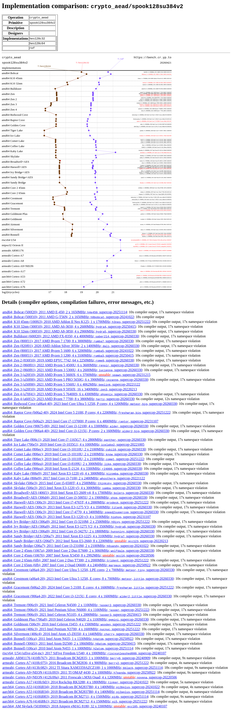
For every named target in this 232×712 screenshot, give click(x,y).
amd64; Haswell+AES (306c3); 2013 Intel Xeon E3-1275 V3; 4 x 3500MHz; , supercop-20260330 (77, 508)
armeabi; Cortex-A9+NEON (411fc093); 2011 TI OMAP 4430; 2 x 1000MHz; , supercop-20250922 (78, 674)
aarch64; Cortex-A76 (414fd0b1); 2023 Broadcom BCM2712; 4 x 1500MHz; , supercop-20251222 (74, 703)
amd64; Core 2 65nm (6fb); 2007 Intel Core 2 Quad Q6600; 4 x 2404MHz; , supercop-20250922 (76, 566)
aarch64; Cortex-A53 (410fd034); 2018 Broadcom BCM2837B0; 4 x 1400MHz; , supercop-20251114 (80, 693)
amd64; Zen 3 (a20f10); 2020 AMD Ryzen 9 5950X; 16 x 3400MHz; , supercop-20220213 (69, 390)
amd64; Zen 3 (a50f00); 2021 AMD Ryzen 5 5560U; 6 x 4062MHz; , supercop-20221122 (71, 386)
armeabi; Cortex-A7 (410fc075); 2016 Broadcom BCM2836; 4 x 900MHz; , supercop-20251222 (75, 664)
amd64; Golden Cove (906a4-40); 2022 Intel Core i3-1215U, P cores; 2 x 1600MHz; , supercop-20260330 (85, 432)
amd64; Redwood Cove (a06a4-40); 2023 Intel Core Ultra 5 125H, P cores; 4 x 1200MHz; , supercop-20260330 (89, 405)
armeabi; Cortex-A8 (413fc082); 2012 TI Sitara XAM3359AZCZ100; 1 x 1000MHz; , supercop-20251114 (82, 669)
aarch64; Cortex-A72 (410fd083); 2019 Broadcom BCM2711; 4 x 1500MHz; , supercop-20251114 (75, 698)
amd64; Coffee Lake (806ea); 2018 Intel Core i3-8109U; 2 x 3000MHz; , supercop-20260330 (71, 465)
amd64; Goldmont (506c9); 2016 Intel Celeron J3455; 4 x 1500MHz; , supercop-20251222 (71, 625)
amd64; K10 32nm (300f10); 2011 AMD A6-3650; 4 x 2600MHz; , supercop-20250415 (69, 328)
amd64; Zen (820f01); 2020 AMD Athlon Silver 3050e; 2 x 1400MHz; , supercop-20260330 (70, 347)
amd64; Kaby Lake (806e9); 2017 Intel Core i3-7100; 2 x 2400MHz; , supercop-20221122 (73, 479)
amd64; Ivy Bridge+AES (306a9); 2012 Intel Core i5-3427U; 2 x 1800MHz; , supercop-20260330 (78, 532)
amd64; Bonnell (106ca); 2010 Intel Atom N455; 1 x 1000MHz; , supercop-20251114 (67, 649)
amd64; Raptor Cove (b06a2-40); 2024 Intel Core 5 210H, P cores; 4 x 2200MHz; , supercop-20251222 (86, 414)
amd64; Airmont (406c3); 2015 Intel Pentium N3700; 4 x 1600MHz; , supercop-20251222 (71, 630)
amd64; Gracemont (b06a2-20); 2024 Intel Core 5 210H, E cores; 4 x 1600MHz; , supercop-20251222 (88, 589)
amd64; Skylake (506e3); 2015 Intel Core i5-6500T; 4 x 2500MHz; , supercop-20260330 (71, 484)
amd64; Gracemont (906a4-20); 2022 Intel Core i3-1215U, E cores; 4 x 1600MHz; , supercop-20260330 (86, 597)
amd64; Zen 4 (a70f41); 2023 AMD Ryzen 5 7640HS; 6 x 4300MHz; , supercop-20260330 (72, 395)
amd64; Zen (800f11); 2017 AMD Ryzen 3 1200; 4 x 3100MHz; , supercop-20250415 (67, 357)
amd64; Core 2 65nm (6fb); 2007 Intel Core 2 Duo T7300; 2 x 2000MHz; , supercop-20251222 (75, 561)
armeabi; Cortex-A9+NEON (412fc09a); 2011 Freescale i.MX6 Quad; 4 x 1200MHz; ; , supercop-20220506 (89, 678)
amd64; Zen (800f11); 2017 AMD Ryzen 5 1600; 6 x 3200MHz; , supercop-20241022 (67, 352)
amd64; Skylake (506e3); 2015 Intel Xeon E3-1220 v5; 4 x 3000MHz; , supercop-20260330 (71, 489)
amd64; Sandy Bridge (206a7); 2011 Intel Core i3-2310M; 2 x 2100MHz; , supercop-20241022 (75, 547)
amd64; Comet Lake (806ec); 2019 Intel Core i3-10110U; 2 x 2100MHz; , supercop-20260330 (74, 450)
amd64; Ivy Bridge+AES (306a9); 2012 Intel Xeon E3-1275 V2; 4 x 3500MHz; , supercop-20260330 (78, 528)
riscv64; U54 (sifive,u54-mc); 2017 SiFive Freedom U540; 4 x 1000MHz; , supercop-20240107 (84, 654)
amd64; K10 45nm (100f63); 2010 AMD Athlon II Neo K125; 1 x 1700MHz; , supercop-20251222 (76, 323)
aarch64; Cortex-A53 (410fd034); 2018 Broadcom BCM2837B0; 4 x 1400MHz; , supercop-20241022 (81, 688)
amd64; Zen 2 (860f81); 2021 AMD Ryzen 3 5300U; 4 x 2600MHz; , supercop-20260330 (72, 371)
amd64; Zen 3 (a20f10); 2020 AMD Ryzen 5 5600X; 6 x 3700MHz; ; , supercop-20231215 (76, 376)
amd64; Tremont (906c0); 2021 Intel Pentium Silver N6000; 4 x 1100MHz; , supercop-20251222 (75, 611)
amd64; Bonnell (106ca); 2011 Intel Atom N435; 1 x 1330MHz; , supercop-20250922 (67, 640)
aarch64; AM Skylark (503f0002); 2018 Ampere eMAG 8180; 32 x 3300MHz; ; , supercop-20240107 (84, 707)
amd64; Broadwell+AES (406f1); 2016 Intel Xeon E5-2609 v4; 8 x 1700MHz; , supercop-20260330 (78, 494)
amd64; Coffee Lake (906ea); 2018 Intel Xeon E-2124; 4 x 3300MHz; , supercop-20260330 (72, 470)
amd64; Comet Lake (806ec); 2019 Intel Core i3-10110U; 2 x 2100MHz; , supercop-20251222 (73, 460)
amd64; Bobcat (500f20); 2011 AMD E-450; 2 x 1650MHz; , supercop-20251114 (64, 313)
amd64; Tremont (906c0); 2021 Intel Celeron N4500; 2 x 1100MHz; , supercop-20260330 (71, 606)
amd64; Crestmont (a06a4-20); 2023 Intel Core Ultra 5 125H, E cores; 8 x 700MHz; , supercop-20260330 (88, 580)
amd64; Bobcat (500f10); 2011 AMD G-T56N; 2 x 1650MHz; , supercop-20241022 (68, 318)
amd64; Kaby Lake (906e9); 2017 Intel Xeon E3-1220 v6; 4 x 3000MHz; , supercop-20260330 (75, 475)
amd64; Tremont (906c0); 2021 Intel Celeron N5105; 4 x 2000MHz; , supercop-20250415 (71, 616)
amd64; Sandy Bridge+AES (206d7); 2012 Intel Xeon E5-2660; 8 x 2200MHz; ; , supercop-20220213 (85, 542)
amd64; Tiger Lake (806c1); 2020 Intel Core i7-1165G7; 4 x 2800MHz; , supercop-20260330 (74, 441)
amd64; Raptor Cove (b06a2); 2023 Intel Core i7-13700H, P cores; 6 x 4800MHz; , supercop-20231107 (80, 422)
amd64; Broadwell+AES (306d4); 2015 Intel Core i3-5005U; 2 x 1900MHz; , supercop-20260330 (74, 499)
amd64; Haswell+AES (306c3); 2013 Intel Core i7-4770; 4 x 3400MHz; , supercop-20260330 (80, 513)
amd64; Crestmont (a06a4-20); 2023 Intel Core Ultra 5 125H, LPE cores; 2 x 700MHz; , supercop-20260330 (88, 571)
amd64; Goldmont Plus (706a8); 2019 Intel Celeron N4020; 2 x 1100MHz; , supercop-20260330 (75, 621)
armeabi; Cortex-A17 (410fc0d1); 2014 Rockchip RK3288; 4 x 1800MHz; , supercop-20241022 (75, 683)
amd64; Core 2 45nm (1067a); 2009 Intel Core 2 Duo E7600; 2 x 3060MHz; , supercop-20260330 (78, 552)
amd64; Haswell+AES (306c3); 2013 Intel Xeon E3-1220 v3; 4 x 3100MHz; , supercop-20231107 (76, 518)
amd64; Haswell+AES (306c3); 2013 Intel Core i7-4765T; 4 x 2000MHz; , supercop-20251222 (75, 504)
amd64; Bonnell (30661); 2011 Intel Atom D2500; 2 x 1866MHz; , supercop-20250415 (68, 645)
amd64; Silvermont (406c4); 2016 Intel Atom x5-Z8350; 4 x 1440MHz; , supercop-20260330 (73, 635)
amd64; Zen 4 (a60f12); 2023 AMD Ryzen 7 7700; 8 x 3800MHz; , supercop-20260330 (68, 400)
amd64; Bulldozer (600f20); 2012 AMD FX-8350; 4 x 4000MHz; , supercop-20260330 (70, 337)
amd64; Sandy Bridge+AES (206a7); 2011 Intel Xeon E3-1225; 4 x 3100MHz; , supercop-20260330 (78, 537)
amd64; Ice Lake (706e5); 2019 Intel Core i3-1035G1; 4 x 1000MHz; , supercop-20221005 (73, 446)
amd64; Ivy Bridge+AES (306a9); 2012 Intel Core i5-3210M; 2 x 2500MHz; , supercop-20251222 (76, 523)
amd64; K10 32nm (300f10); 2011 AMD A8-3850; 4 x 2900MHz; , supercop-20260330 (69, 333)
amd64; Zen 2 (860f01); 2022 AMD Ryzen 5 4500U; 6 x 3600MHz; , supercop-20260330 (70, 366)
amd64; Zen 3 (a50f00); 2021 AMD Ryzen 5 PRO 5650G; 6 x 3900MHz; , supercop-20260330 (75, 381)
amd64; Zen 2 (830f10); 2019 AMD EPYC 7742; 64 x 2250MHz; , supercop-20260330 (68, 361)
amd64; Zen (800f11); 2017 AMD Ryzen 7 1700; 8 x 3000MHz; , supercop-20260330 (67, 342)
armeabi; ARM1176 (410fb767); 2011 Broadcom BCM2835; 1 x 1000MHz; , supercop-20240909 (76, 659)
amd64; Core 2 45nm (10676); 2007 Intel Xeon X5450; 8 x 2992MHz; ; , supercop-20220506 (78, 557)
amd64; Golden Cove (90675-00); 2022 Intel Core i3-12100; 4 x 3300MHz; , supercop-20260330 (75, 427)
